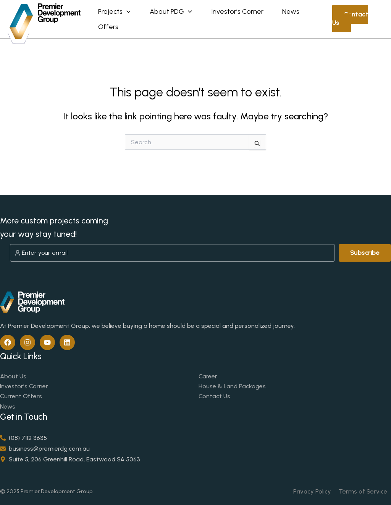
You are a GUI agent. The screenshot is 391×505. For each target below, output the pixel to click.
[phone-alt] (23, 437)
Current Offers (21, 396)
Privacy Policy (312, 491)
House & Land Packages (232, 386)
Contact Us (354, 18)
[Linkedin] (67, 342)
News (109, 29)
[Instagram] (27, 342)
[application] (129, 9)
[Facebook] (7, 342)
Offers (152, 29)
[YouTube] (47, 342)
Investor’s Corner (24, 386)
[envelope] (45, 448)
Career (208, 376)
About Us (13, 376)
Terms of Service (363, 491)
